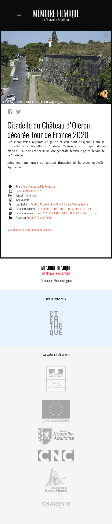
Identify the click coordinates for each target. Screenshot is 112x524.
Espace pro (46, 281)
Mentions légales (63, 281)
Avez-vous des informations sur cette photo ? (30, 230)
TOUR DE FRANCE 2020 (39, 218)
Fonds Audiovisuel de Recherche (38, 186)
